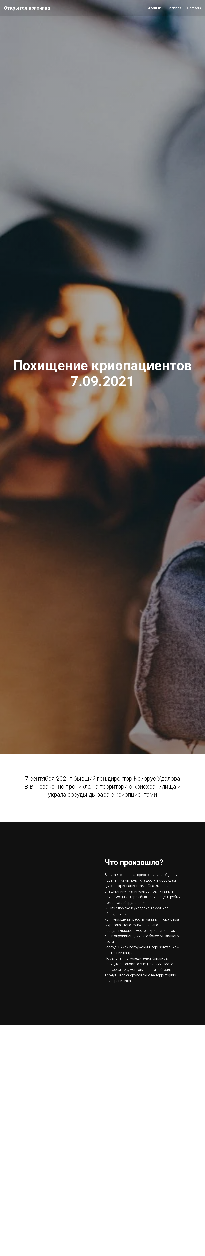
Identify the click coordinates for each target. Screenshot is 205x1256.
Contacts (194, 8)
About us (155, 8)
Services (174, 8)
